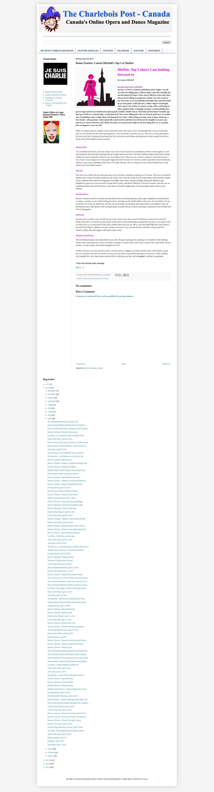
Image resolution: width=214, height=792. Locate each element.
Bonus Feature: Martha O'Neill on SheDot (63, 491)
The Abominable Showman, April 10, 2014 (63, 630)
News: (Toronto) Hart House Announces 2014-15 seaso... (68, 428)
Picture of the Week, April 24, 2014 (60, 522)
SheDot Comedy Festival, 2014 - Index (61, 498)
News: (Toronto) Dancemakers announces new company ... (69, 703)
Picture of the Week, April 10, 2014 (60, 633)
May (50, 415)
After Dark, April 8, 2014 (57, 672)
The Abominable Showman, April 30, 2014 (63, 422)
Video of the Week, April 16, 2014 (60, 592)
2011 (48, 767)
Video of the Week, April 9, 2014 (59, 668)
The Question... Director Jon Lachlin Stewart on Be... (67, 599)
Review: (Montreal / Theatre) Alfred (60, 557)
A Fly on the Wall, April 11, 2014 (59, 620)
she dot (100, 278)
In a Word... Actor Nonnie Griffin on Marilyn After (66, 435)
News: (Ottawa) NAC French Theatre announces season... (68, 578)
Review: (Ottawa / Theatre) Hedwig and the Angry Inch (67, 699)
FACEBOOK (123, 51)
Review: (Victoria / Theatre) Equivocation (63, 432)
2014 (48, 388)
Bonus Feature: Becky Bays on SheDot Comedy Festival (68, 442)
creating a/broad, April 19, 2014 (59, 553)
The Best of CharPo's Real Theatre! (60, 560)
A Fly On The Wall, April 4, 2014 (59, 710)
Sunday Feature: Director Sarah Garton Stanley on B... (67, 602)
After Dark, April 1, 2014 (57, 745)
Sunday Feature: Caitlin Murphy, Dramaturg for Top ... (67, 470)
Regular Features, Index (53, 92)
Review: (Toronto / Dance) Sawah (60, 613)
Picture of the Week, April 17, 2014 (60, 571)
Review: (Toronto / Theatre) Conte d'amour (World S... (67, 713)
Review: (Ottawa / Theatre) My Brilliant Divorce (65, 484)
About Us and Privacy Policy (55, 95)
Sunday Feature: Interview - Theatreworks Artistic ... (66, 550)
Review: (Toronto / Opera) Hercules (60, 679)
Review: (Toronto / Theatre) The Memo (62, 467)
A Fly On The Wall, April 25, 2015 (60, 515)
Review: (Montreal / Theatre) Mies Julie (62, 508)
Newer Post (81, 364)
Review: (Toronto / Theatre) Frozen (60, 685)
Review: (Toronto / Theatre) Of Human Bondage (65, 502)
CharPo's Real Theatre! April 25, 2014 (61, 512)
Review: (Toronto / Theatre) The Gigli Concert (64, 720)
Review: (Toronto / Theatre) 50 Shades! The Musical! (67, 717)
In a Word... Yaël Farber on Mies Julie (61, 536)
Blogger (145, 779)
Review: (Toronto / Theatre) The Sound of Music (65, 574)
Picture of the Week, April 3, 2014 (60, 724)
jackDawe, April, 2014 (56, 741)
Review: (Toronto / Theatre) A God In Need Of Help (66, 519)
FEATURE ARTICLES (88, 51)
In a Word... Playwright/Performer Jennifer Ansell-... (66, 731)
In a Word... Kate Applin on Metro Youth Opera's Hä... (67, 588)
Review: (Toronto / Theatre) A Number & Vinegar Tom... (68, 463)
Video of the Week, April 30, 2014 (60, 439)
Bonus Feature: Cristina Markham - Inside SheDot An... (67, 446)
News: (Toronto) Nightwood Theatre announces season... (68, 585)
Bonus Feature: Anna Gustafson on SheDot (63, 474)
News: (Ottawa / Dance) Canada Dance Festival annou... (68, 661)
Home (124, 364)
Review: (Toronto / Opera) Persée (60, 460)
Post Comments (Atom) (94, 368)
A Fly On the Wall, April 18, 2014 (60, 564)
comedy (84, 278)
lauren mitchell (92, 278)
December (52, 391)
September (52, 401)
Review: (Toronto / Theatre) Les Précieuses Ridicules (67, 481)
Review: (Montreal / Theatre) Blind (60, 682)
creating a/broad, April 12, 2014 (59, 606)
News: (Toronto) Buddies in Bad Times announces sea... (68, 581)
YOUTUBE (139, 51)
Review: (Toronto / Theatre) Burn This (61, 623)
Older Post (166, 364)
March (50, 749)
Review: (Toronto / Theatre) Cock (60, 647)
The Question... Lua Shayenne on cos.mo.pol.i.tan (65, 456)
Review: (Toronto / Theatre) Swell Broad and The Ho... (67, 640)
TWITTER (108, 51)
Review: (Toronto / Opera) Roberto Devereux (64, 477)
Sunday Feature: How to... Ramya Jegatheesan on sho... (67, 689)
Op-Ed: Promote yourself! (57, 637)
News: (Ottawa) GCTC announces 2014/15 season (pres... (68, 658)
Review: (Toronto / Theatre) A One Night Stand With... (67, 529)
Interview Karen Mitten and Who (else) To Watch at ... (67, 425)
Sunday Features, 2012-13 (57, 738)
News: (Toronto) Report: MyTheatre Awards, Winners (67, 654)
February (51, 752)
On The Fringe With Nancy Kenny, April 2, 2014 (65, 727)
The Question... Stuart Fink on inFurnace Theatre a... (66, 675)
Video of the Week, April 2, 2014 (59, 734)
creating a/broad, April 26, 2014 (59, 488)
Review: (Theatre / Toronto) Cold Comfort (63, 495)
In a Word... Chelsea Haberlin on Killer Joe (63, 665)
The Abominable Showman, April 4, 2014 (62, 696)
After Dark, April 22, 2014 (57, 543)
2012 (48, 764)
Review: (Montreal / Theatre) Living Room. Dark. (65, 505)
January (51, 756)
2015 (48, 384)
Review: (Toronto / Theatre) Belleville (61, 609)
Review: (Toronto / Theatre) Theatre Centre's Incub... (66, 526)
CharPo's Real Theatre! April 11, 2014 (61, 616)
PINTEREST (154, 51)
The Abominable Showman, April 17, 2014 (63, 567)
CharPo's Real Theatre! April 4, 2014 (61, 706)
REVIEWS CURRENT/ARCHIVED (57, 51)
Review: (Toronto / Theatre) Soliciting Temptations (66, 627)
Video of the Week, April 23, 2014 (60, 540)
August (51, 405)
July (49, 408)
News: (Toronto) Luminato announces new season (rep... (68, 651)
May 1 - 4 (80, 267)
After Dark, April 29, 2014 (57, 449)
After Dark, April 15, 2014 (57, 595)
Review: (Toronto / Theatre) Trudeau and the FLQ (65, 644)
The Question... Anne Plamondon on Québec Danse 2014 (68, 547)
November (52, 394)
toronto (106, 278)
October (51, 398)
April (50, 419)
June (50, 412)
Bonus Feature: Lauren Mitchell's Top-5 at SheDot (66, 453)
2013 (48, 760)
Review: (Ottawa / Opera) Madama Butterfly (64, 533)
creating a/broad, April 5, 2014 (58, 692)
